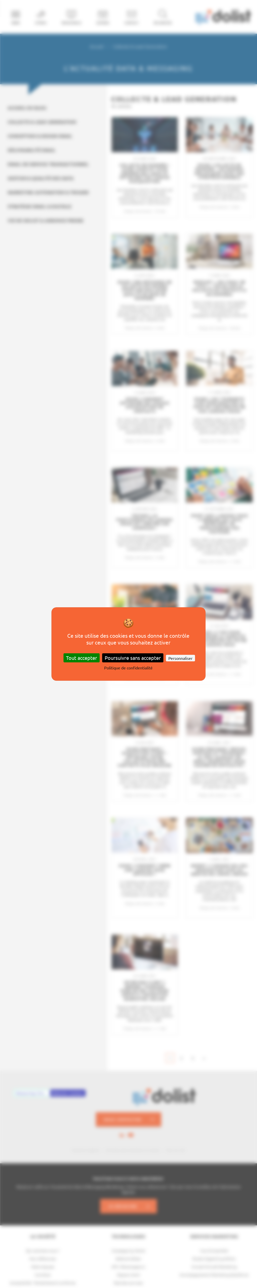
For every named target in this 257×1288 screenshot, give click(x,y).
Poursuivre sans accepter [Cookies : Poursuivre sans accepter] (133, 658)
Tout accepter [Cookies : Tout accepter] (81, 658)
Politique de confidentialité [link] (128, 667)
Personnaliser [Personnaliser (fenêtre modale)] (180, 658)
